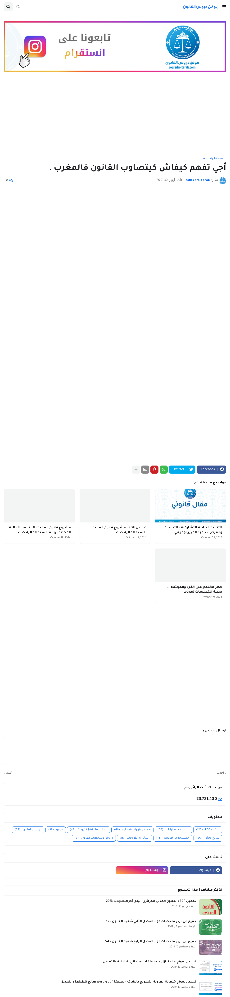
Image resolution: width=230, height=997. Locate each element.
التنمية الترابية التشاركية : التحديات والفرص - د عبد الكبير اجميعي (193, 530)
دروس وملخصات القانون (94, 838)
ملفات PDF (207, 830)
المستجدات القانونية (172, 838)
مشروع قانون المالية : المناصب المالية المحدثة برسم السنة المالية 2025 (40, 530)
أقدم (9, 773)
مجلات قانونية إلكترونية (88, 830)
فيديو (55, 830)
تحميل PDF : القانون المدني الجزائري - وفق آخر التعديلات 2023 (151, 901)
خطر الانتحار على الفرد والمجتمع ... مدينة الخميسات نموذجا (194, 590)
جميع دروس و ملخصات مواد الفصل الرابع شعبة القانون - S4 (150, 941)
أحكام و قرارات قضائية (132, 830)
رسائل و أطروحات (134, 838)
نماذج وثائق (207, 838)
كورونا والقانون (28, 830)
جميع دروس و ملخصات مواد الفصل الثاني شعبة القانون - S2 (151, 921)
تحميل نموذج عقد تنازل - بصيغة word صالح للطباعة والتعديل (149, 962)
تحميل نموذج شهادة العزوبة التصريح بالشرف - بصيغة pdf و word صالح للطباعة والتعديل (128, 982)
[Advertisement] (115, 117)
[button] (224, 7)
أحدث (220, 773)
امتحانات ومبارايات (173, 830)
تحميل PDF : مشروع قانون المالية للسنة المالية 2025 (119, 530)
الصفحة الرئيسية (214, 159)
